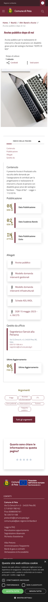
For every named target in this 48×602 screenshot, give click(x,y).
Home (5, 22)
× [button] (45, 562)
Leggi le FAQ (9, 527)
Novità (14, 22)
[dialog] (24, 580)
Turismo (38, 403)
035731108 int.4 (16, 344)
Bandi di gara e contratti (14, 548)
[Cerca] (42, 11)
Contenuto (11, 148)
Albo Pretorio (9, 542)
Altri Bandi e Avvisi (27, 22)
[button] (24, 597)
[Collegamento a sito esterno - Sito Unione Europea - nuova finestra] (31, 483)
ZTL (37, 397)
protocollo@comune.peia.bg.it (16, 517)
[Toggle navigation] (3, 11)
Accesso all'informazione (24, 398)
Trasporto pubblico (24, 409)
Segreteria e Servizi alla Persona (22, 333)
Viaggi (11, 397)
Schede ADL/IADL (24, 300)
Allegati (9, 154)
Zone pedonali (11, 403)
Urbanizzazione (24, 403)
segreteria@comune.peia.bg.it (21, 347)
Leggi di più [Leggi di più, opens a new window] (20, 575)
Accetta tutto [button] (12, 591)
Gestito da (11, 157)
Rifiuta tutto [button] (35, 591)
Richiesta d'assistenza (13, 536)
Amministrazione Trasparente (16, 545)
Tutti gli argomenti (24, 419)
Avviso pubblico (22, 262)
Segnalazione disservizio (14, 533)
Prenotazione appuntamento (16, 530)
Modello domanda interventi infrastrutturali (22, 288)
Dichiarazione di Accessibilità (16, 551)
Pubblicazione (12, 151)
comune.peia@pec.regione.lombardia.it (20, 520)
